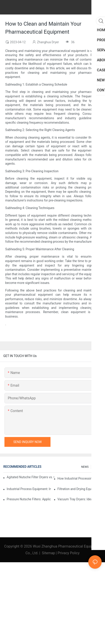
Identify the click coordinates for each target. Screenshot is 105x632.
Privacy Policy (69, 553)
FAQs (96, 466)
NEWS (85, 466)
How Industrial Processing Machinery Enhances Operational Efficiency (79, 478)
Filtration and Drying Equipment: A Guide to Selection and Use (79, 489)
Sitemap (48, 553)
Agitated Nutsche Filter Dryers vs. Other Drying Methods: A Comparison (30, 477)
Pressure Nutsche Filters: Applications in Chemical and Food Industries (29, 499)
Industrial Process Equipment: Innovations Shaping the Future (29, 489)
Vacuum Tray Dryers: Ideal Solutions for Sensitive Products (79, 499)
